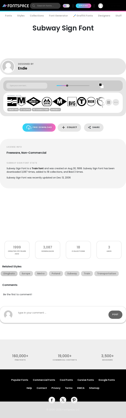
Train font (38, 168)
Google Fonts (106, 380)
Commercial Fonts (44, 380)
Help (29, 388)
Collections (37, 15)
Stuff (119, 15)
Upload (83, 5)
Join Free (115, 5)
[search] (45, 6)
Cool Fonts (66, 380)
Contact (42, 388)
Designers (104, 15)
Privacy (56, 388)
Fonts (8, 15)
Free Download (39, 127)
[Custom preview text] (26, 86)
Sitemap (94, 388)
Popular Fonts (19, 380)
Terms (69, 388)
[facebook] (52, 400)
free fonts (20, 360)
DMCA (80, 388)
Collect (69, 127)
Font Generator (58, 15)
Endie (22, 68)
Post (115, 314)
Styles (21, 15)
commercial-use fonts (65, 360)
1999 (17, 247)
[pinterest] (74, 400)
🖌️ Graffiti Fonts (83, 15)
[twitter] (63, 400)
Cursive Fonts (85, 380)
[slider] (67, 86)
